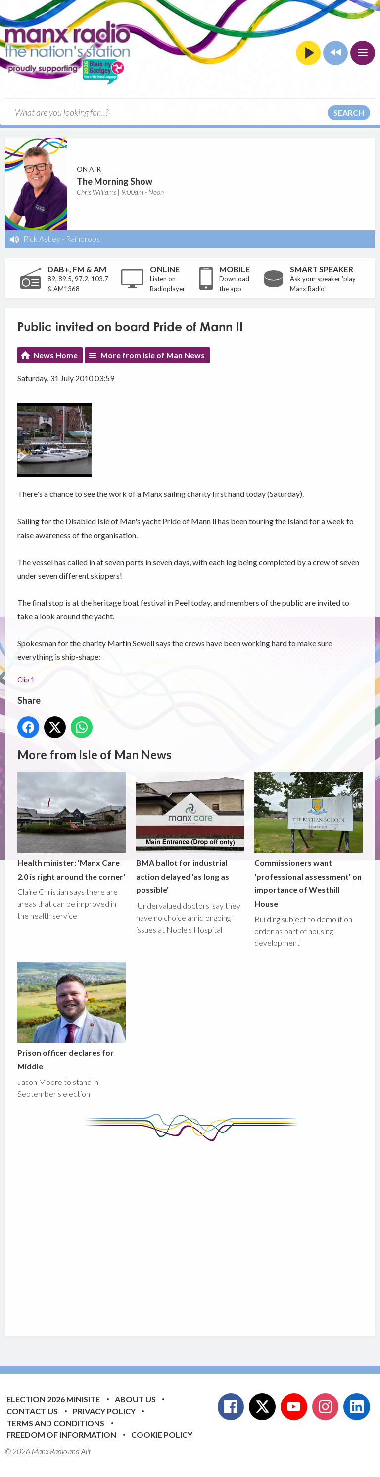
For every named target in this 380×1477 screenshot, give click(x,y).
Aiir (86, 1451)
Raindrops (83, 238)
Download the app (234, 284)
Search (348, 112)
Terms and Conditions (55, 1423)
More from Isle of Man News (152, 355)
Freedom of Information (61, 1434)
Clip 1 (26, 679)
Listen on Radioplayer (167, 284)
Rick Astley (41, 238)
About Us (135, 1399)
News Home (55, 355)
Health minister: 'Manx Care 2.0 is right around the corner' (71, 826)
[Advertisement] (198, 1231)
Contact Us (32, 1411)
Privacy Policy (104, 1411)
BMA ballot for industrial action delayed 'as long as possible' (190, 833)
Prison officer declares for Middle (71, 1016)
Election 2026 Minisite (53, 1399)
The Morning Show (114, 181)
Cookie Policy (161, 1434)
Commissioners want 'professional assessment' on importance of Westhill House (308, 840)
